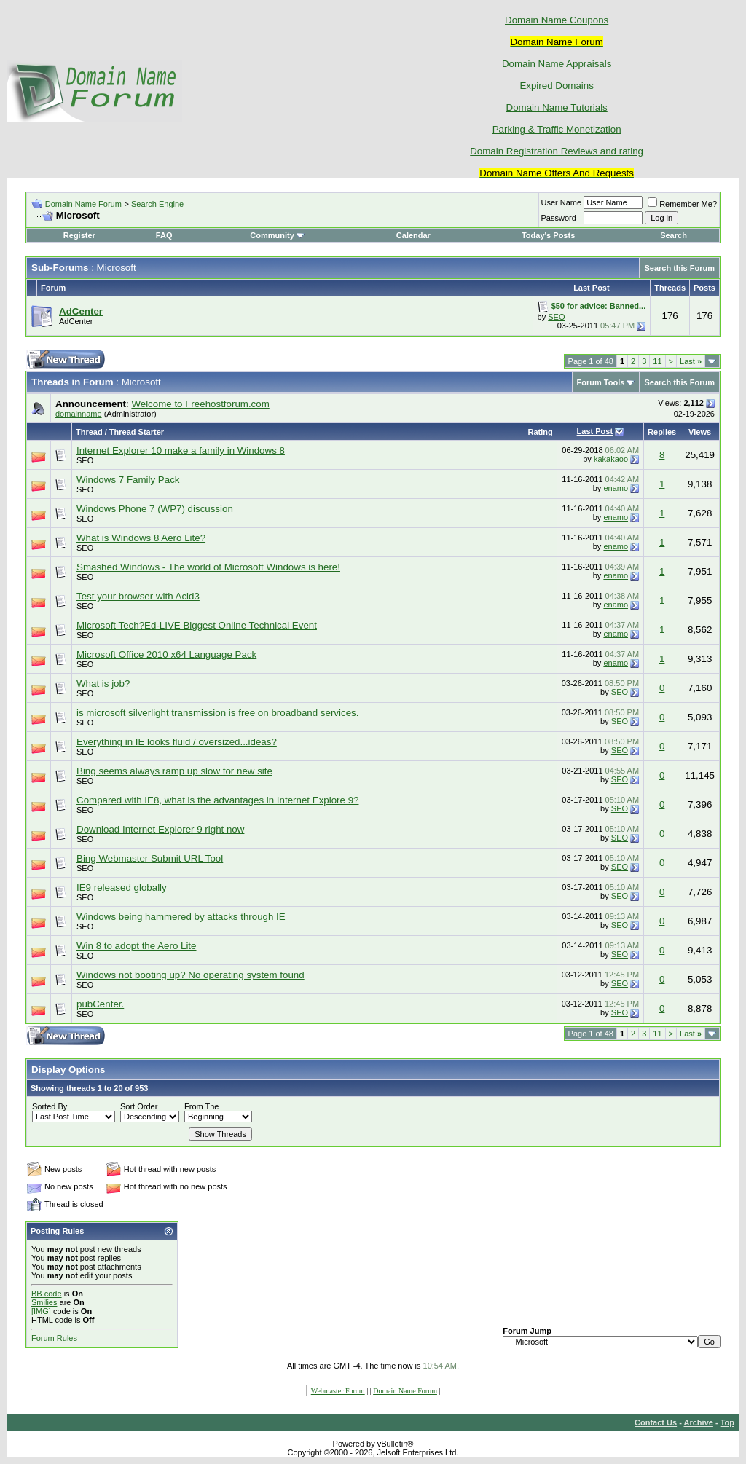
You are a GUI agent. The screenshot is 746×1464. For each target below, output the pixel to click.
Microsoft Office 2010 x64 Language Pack (166, 654)
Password (558, 217)
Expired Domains (556, 85)
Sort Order (138, 1106)
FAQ (164, 235)
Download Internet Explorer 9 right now (160, 829)
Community (277, 235)
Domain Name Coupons (556, 20)
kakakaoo (611, 458)
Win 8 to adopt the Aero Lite (136, 945)
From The (201, 1106)
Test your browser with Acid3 (138, 596)
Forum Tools (601, 382)
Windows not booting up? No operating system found (190, 974)
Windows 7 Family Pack (127, 479)
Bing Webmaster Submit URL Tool (149, 858)
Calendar (413, 235)
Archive (698, 1422)
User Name (561, 202)
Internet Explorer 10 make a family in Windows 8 (180, 450)
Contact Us (656, 1422)
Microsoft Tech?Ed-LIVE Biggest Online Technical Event (196, 625)
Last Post (595, 431)
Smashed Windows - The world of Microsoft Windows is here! (208, 567)
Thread (89, 432)
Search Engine (157, 204)
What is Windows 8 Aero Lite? (140, 537)
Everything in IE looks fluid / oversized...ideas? (176, 741)
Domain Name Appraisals (556, 63)
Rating (539, 432)
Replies (662, 432)
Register (79, 235)
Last (691, 361)
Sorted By (49, 1106)
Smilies (44, 1302)
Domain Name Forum (83, 204)
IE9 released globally (121, 887)
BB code (46, 1293)
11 (657, 361)
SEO (556, 316)
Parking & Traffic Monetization (556, 129)
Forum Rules (54, 1338)
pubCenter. (100, 1004)
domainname (78, 413)
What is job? (103, 683)
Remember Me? (682, 204)
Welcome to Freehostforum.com (200, 403)
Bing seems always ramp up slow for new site (174, 771)
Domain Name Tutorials (557, 107)
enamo (615, 488)
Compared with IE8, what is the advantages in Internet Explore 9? (217, 800)
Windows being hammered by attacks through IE (181, 916)
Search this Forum (679, 268)
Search (673, 235)
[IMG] (41, 1311)
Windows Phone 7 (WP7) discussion (154, 508)
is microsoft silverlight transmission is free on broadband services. (217, 712)
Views (699, 432)
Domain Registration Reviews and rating (556, 151)
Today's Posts (548, 235)
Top (727, 1422)
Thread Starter (136, 432)
